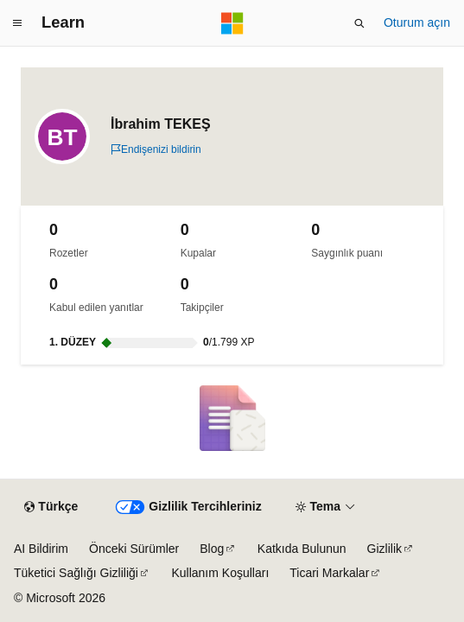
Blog (212, 548)
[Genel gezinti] (17, 23)
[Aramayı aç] (359, 23)
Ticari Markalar (329, 573)
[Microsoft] (232, 23)
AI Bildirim (41, 548)
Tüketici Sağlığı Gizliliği (76, 573)
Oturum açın (417, 22)
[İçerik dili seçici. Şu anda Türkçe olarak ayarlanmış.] (51, 507)
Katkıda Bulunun (301, 548)
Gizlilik (384, 548)
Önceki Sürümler (134, 548)
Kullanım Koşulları (220, 573)
